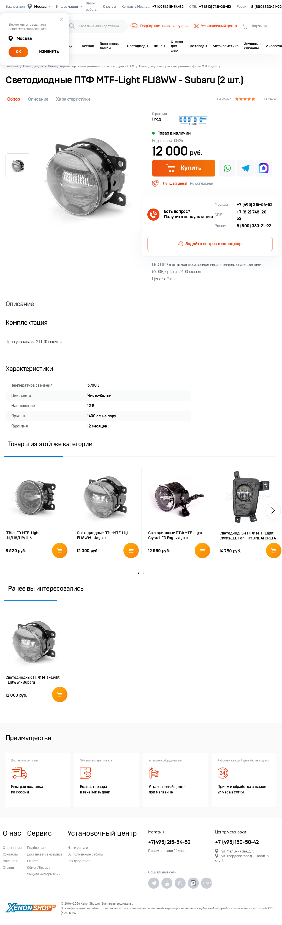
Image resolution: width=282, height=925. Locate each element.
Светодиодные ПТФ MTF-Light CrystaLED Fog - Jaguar (175, 535)
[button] (273, 510)
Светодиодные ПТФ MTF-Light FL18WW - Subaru (32, 680)
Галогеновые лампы (110, 46)
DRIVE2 (207, 883)
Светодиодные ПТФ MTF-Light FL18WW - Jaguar (104, 535)
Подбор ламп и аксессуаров (159, 26)
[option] (87, 176)
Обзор (13, 99)
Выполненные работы (85, 854)
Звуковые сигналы (252, 46)
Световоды (197, 46)
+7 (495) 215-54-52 (168, 6)
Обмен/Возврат (39, 867)
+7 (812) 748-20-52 (215, 6)
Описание (38, 99)
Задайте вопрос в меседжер (209, 244)
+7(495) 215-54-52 (169, 842)
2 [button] (143, 573)
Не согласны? (201, 183)
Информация (68, 6)
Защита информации (44, 874)
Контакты (129, 6)
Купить (183, 168)
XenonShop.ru (90, 903)
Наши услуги (77, 848)
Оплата (33, 861)
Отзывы (109, 6)
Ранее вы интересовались (45, 588)
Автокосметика (225, 46)
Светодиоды (137, 46)
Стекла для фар (177, 46)
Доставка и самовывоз (45, 854)
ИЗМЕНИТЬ (49, 51)
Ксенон (88, 46)
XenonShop (31, 908)
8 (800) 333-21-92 (266, 6)
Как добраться (78, 861)
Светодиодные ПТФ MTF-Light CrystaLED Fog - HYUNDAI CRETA (247, 536)
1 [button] (138, 573)
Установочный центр (215, 26)
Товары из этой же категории (50, 444)
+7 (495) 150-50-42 (237, 842)
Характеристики (73, 99)
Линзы (159, 46)
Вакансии (10, 861)
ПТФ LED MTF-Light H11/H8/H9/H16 (22, 535)
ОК (18, 51)
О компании (12, 848)
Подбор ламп (37, 848)
